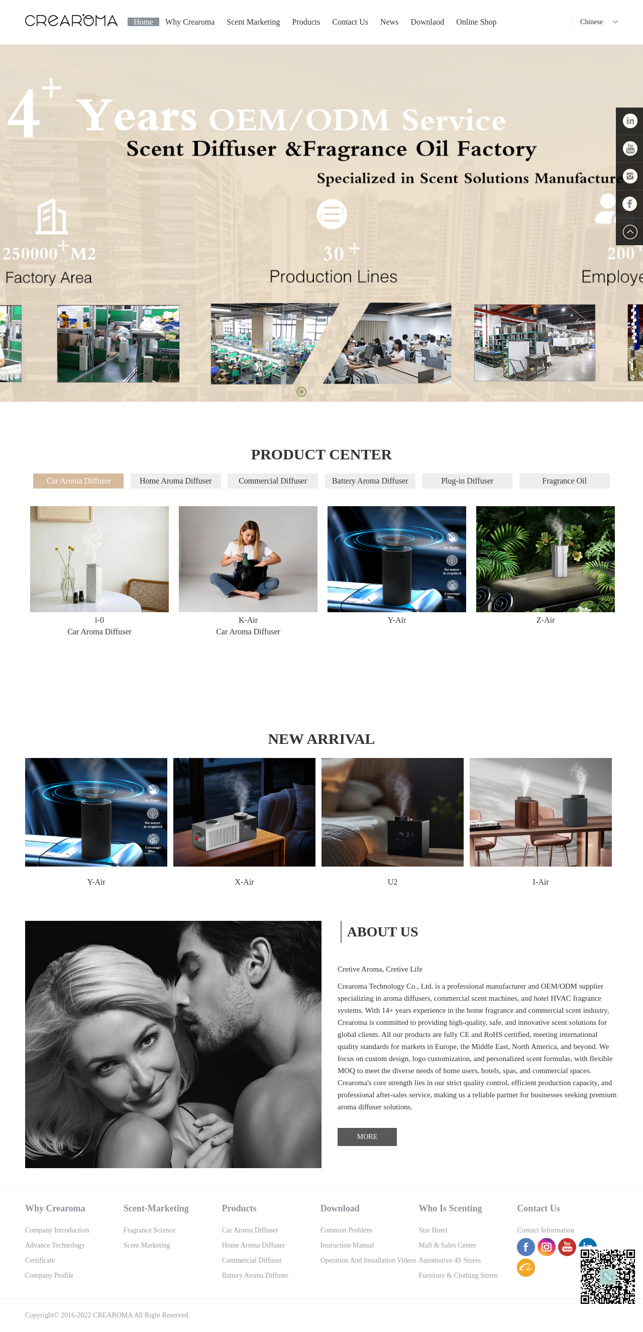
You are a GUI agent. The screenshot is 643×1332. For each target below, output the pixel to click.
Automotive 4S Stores (450, 1260)
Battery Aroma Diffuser (370, 481)
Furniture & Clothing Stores (458, 1275)
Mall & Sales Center (448, 1245)
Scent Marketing (253, 22)
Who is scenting (450, 1208)
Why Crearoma (190, 22)
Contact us (351, 22)
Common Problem (346, 1230)
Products (306, 22)
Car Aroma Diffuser (79, 481)
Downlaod (427, 22)
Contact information (545, 1230)
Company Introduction (57, 1230)
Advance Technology (55, 1245)
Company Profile (49, 1275)
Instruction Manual (347, 1245)
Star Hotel (433, 1230)
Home (143, 22)
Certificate (40, 1260)
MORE (367, 1136)
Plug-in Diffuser (467, 481)
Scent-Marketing (156, 1208)
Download (340, 1208)
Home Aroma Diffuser (176, 481)
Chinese (591, 22)
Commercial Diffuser (273, 481)
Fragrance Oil (565, 481)
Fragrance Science (149, 1230)
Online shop (476, 22)
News (389, 22)
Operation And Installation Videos (368, 1260)
